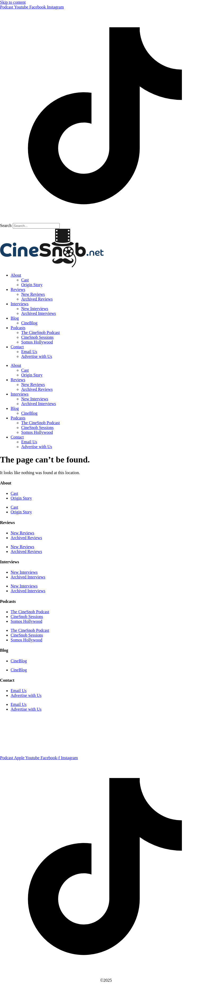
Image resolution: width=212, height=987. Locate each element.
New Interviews (34, 308)
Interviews (20, 304)
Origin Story (31, 284)
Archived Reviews (37, 299)
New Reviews (33, 294)
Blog (15, 318)
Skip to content (13, 2)
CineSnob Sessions (37, 337)
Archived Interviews (38, 313)
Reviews (18, 289)
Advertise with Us (36, 356)
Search (6, 225)
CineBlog (29, 323)
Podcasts (18, 327)
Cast (25, 280)
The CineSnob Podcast (40, 332)
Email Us (29, 351)
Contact (17, 347)
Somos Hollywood (37, 342)
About (16, 275)
